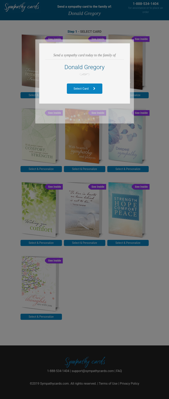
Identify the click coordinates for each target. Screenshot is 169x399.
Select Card (84, 88)
